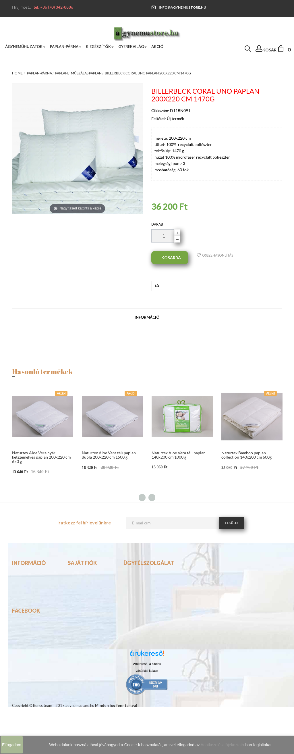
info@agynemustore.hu (178, 7)
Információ (147, 317)
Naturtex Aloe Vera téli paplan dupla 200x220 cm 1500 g (109, 455)
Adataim (76, 599)
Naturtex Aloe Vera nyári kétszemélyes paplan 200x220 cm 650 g (41, 457)
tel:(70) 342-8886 (140, 590)
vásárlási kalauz (147, 718)
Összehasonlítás (215, 255)
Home (17, 73)
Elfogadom (11, 745)
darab (157, 224)
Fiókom (75, 580)
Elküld (231, 523)
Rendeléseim (80, 590)
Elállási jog (22, 618)
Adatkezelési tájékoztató (222, 745)
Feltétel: (159, 118)
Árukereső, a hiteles (147, 711)
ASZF (17, 599)
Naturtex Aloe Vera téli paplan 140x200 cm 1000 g (179, 455)
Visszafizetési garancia (34, 590)
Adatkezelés (24, 609)
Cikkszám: (160, 110)
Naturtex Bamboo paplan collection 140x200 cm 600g (246, 455)
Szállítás (20, 580)
